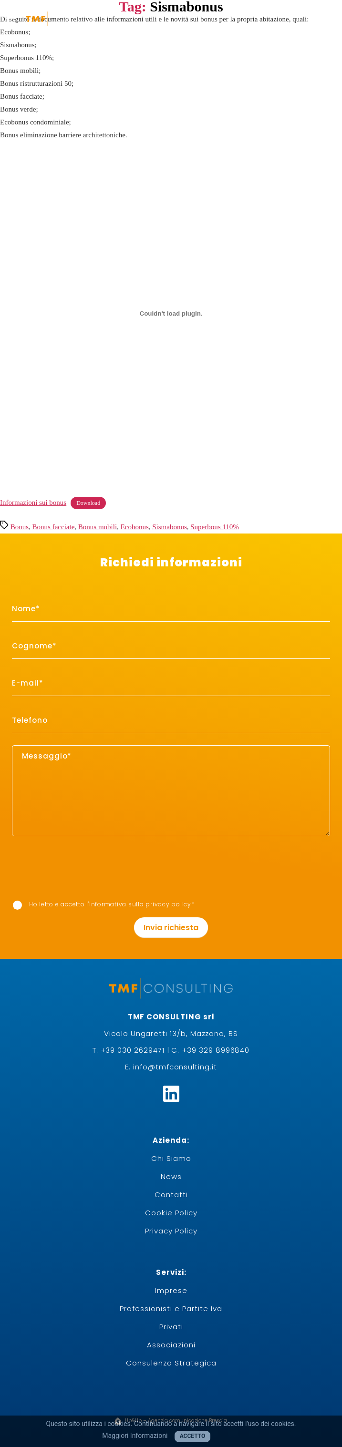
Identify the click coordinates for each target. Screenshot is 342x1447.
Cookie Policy (171, 1213)
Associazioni (171, 1345)
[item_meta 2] (171, 646)
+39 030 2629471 (133, 1050)
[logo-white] (69, 18)
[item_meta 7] (17, 905)
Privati (171, 1327)
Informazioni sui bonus (33, 502)
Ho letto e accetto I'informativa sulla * (104, 905)
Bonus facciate (53, 527)
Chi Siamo (171, 1158)
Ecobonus (135, 527)
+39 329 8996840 (215, 1050)
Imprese (171, 1290)
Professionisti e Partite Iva (171, 1308)
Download (88, 503)
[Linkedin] (171, 1094)
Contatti (171, 1195)
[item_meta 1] (171, 609)
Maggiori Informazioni (134, 1435)
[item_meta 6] (171, 720)
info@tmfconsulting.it (175, 1067)
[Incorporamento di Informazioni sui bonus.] (171, 313)
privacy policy (168, 904)
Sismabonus (169, 527)
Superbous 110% (214, 527)
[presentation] (48, 856)
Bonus (19, 527)
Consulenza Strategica (171, 1363)
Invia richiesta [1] (171, 927)
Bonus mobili (97, 527)
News (171, 1176)
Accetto (193, 1436)
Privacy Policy (171, 1231)
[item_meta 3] (171, 683)
